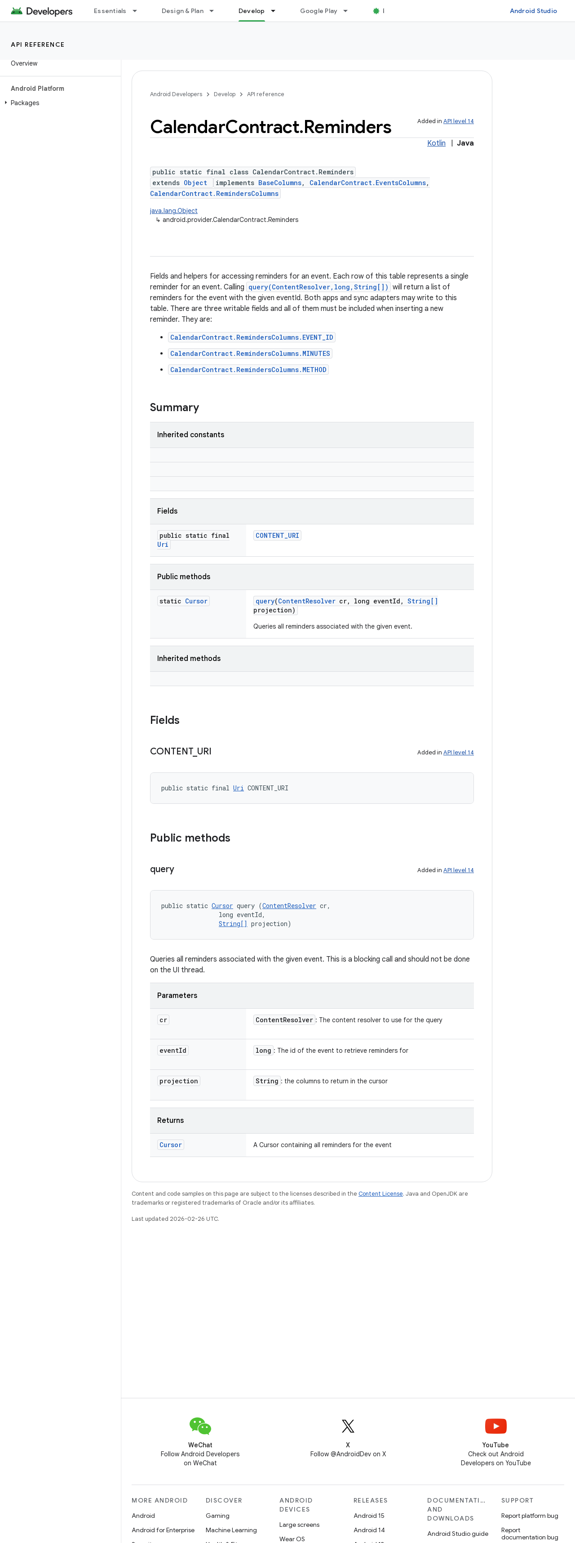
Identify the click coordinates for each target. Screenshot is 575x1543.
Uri (162, 544)
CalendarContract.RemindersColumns (214, 193)
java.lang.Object (174, 211)
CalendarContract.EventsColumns (368, 182)
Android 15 (369, 1516)
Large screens (299, 1525)
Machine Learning (231, 1530)
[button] (58, 103)
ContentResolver (307, 601)
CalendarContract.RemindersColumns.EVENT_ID (251, 337)
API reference (38, 44)
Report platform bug (529, 1516)
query (265, 601)
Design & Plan (182, 11)
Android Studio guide (457, 1534)
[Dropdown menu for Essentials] (139, 11)
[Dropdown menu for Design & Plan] (215, 11)
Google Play (319, 11)
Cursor (196, 601)
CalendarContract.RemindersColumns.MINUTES (250, 353)
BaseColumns (279, 182)
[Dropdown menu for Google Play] (349, 11)
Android (143, 1516)
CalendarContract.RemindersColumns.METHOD (248, 369)
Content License (380, 1193)
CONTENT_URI (277, 535)
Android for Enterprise (163, 1530)
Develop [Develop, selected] (252, 11)
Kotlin (436, 143)
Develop (224, 94)
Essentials (110, 11)
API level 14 (458, 121)
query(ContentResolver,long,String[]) (318, 287)
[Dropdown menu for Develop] (277, 11)
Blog (390, 11)
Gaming (218, 1516)
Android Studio (533, 11)
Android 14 (369, 1530)
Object (195, 182)
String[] (422, 601)
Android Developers (176, 94)
